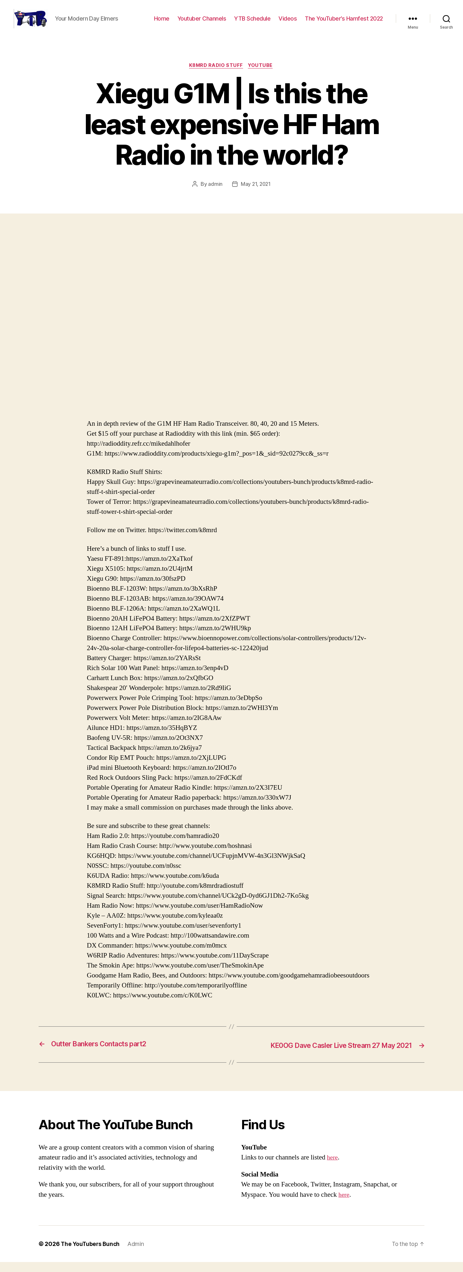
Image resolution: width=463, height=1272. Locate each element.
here (333, 1167)
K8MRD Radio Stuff (215, 75)
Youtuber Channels (201, 23)
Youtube (262, 75)
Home (161, 23)
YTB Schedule (252, 23)
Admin (137, 1253)
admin (214, 194)
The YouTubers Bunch (91, 1253)
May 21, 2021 (256, 194)
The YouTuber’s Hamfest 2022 (344, 23)
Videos (287, 23)
